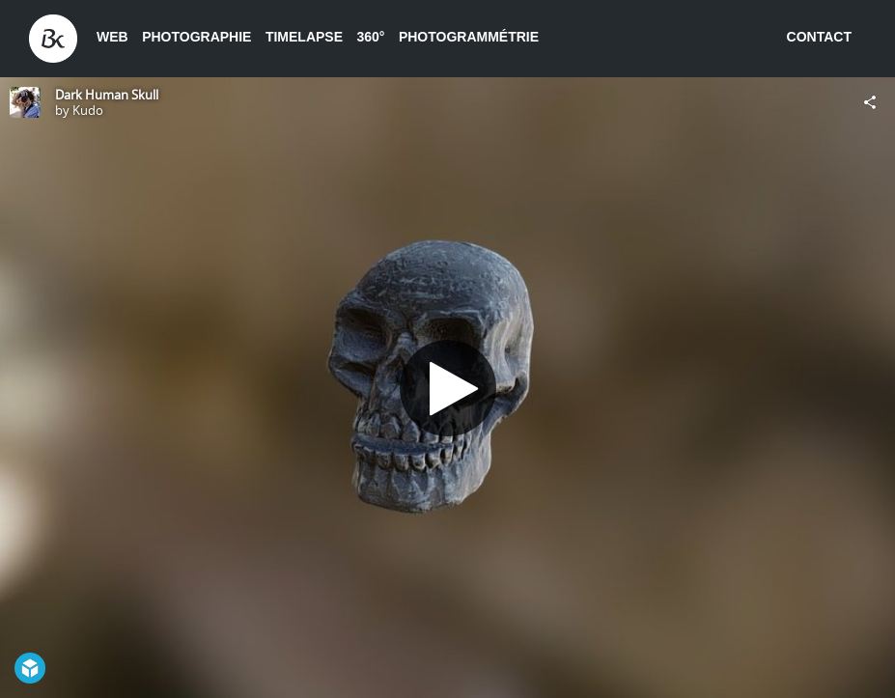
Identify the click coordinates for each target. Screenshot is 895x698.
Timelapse (304, 36)
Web (112, 36)
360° (370, 36)
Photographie (196, 36)
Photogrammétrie (469, 36)
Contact (819, 36)
